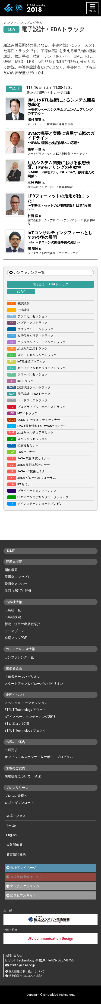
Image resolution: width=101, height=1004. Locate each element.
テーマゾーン (14, 631)
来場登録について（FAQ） (24, 776)
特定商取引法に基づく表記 (23, 975)
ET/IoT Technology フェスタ (25, 730)
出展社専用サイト (23, 895)
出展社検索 (13, 617)
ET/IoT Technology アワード (25, 710)
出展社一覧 (13, 610)
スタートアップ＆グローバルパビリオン (34, 683)
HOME (10, 551)
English (11, 835)
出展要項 (11, 750)
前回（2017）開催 (18, 591)
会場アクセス (16, 816)
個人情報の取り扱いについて (25, 971)
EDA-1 (21, 291)
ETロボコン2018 (17, 723)
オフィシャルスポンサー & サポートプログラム (39, 757)
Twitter (11, 825)
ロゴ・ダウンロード (19, 802)
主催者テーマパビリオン (22, 677)
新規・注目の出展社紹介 (22, 624)
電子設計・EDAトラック (50, 284)
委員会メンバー (16, 584)
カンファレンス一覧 (27, 272)
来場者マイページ (23, 867)
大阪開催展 (14, 845)
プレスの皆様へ (16, 796)
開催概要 (11, 570)
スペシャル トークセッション (26, 703)
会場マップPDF (16, 638)
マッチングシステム (24, 886)
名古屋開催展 (16, 854)
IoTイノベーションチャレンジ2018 (30, 716)
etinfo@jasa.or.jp (20, 965)
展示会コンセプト (18, 577)
